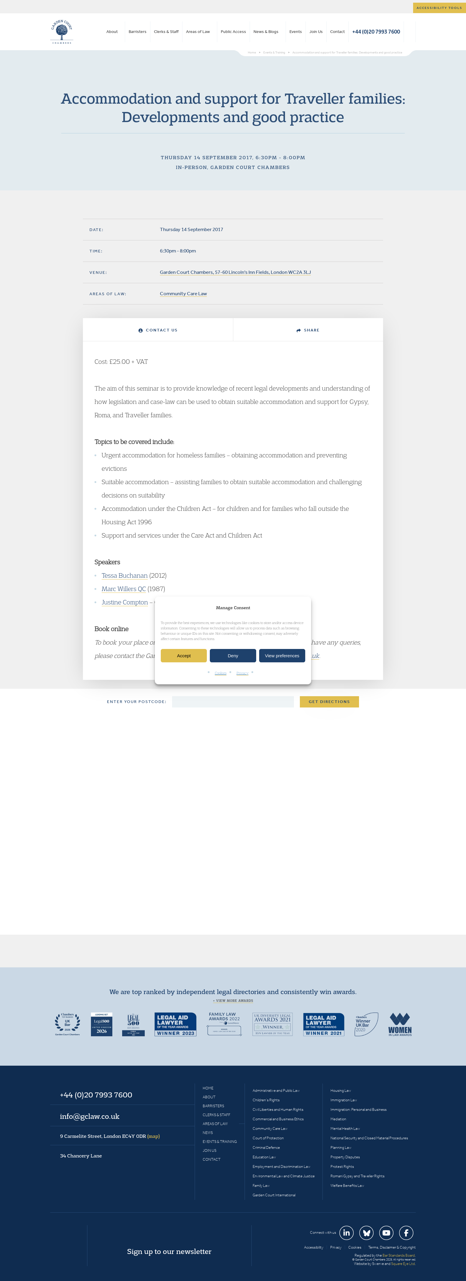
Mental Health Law (345, 1128)
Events (295, 31)
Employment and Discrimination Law (281, 1166)
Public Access (233, 31)
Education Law (264, 1157)
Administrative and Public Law (276, 1090)
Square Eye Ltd (403, 1263)
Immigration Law (343, 1100)
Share (308, 330)
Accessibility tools (439, 8)
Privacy (242, 673)
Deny (233, 655)
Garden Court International (274, 1195)
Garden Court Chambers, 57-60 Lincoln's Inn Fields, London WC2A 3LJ (235, 272)
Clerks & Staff (166, 31)
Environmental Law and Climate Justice (284, 1176)
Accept (184, 655)
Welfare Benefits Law (347, 1185)
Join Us (316, 31)
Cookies (220, 673)
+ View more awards (233, 1001)
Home (208, 1088)
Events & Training (220, 1141)
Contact (337, 31)
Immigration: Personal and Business (358, 1109)
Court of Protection (268, 1138)
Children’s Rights (266, 1100)
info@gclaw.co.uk (89, 1116)
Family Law (261, 1185)
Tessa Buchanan (125, 575)
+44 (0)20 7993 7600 (376, 31)
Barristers (138, 31)
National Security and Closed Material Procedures (369, 1138)
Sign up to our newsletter (169, 1251)
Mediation (338, 1119)
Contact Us (158, 330)
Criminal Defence (266, 1147)
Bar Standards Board (398, 1255)
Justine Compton (125, 602)
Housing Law (340, 1090)
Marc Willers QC (124, 589)
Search (410, 31)
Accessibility (313, 1247)
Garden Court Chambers (61, 32)
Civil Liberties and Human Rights (278, 1109)
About (112, 31)
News (208, 1132)
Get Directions (329, 701)
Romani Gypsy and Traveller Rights (357, 1176)
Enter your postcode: (137, 701)
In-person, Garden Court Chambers (233, 167)
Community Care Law (183, 293)
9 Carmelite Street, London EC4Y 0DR (110, 1136)
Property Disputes (345, 1157)
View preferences (282, 655)
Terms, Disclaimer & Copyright (392, 1247)
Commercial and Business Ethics (278, 1119)
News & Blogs (266, 31)
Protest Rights (342, 1166)
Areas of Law (198, 31)
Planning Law (340, 1147)
